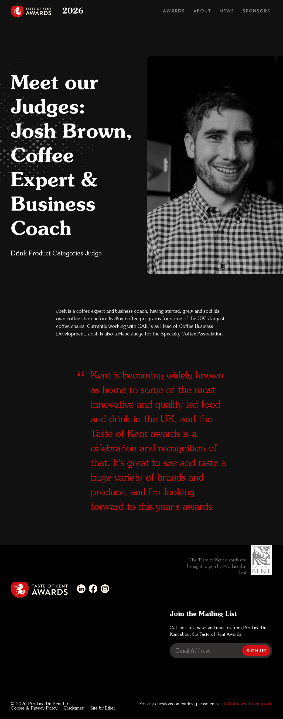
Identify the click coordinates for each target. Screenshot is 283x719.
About (202, 11)
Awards (174, 11)
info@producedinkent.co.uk (245, 703)
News (226, 11)
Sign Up (256, 650)
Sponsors (256, 11)
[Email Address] (221, 650)
